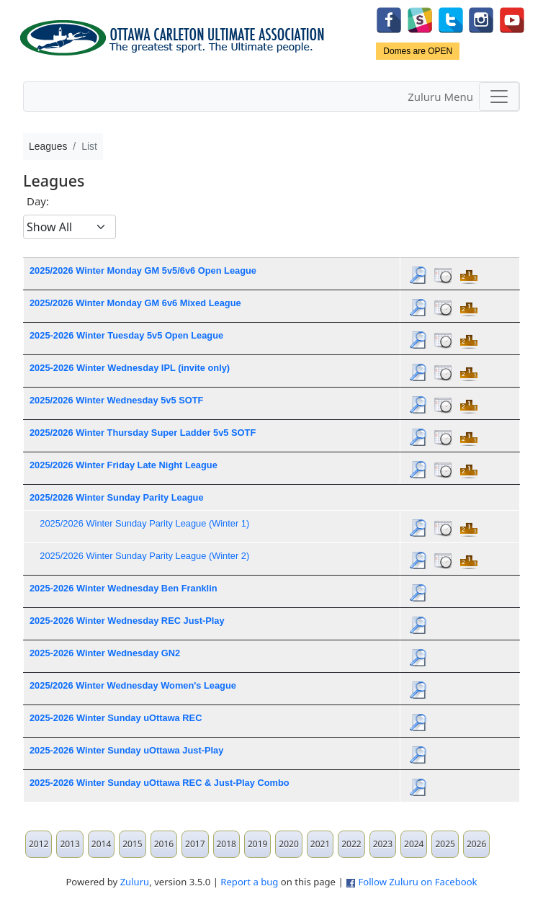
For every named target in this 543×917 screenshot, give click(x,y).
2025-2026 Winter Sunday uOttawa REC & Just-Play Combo (160, 782)
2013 (69, 844)
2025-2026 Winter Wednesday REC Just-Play (127, 620)
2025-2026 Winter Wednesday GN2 (105, 653)
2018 (226, 844)
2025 (444, 844)
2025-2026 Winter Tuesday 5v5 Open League (126, 335)
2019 (257, 844)
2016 (164, 844)
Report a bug (249, 881)
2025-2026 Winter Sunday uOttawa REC (116, 717)
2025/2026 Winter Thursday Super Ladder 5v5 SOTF (143, 432)
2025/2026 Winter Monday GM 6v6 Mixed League (135, 303)
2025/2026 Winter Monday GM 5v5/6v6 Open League (143, 270)
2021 (320, 844)
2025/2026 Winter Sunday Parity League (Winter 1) (144, 523)
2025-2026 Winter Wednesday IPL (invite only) (130, 367)
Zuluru (135, 881)
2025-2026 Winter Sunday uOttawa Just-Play (126, 750)
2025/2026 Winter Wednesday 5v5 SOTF (116, 400)
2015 (132, 844)
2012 (38, 844)
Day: (38, 201)
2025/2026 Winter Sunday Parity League (117, 497)
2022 (351, 844)
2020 (288, 844)
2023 (382, 844)
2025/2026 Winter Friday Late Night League (123, 465)
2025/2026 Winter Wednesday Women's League (133, 685)
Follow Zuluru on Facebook (417, 881)
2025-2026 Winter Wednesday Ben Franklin (123, 588)
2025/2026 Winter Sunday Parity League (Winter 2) (144, 555)
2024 (413, 844)
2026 (476, 844)
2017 (195, 844)
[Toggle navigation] (499, 96)
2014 (101, 844)
